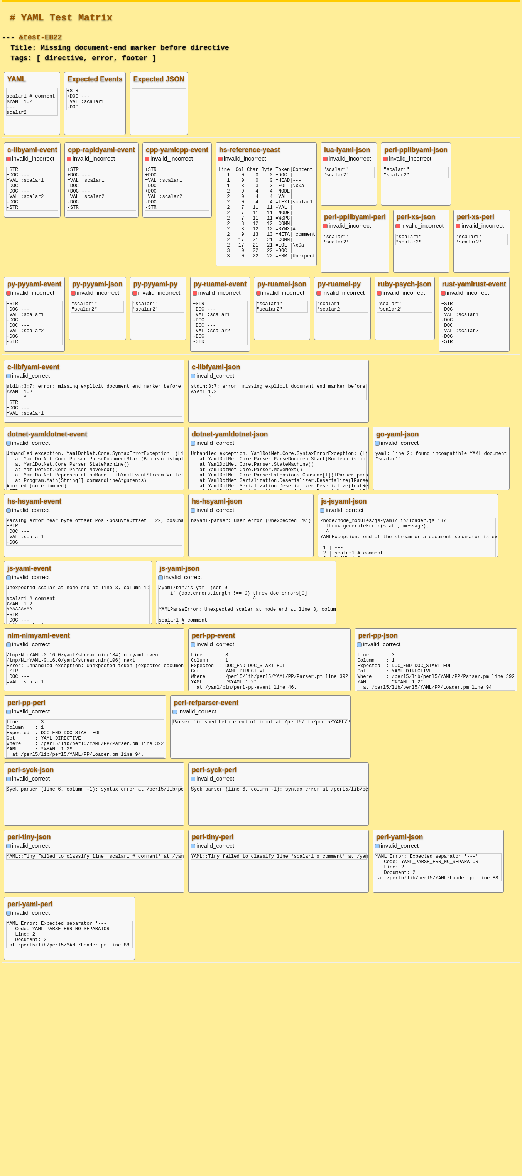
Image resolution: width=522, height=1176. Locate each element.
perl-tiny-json (29, 1047)
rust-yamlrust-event (103, 485)
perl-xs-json (416, 217)
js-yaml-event (29, 779)
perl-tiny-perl (213, 1047)
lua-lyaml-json (347, 150)
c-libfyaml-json (216, 577)
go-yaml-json (397, 645)
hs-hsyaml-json (217, 712)
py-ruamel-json (477, 351)
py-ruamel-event (415, 351)
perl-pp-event (213, 846)
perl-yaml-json (399, 1047)
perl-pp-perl (26, 913)
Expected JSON (158, 79)
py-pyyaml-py (472, 284)
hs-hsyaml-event (34, 712)
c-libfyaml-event (33, 577)
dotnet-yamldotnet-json (230, 645)
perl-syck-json (30, 980)
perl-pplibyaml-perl (355, 217)
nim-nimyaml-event (38, 846)
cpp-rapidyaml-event (101, 150)
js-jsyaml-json (344, 712)
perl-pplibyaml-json (416, 150)
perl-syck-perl (214, 980)
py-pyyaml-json (414, 284)
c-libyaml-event (32, 150)
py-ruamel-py (474, 418)
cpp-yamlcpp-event (177, 150)
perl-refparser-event (206, 913)
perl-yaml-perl (30, 1115)
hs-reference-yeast (249, 150)
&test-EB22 (40, 36)
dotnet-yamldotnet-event (47, 645)
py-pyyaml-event (351, 284)
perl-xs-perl (475, 217)
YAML (16, 79)
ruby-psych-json (34, 485)
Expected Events (95, 79)
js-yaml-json (179, 779)
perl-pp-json (378, 846)
